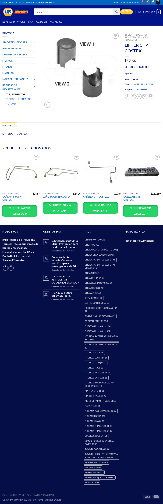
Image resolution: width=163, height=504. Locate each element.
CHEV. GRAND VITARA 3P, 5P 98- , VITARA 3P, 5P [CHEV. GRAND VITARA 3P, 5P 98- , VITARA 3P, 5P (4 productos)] (100, 266)
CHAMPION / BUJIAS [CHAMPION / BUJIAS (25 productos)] (95, 239)
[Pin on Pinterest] (144, 96)
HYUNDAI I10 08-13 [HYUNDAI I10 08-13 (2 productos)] (94, 367)
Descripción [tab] (9, 125)
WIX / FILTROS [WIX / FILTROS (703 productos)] (92, 482)
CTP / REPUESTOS (137, 38)
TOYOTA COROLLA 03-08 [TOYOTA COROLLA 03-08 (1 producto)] (97, 449)
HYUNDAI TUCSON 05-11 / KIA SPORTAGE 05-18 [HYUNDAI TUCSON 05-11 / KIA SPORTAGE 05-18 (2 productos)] (99, 384)
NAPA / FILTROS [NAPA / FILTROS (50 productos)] (92, 406)
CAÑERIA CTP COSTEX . (96, 196)
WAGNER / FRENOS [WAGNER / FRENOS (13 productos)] (94, 472)
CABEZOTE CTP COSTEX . (132, 198)
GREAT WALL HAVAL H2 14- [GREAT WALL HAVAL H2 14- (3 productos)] (98, 326)
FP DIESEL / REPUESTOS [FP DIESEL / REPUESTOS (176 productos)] (96, 321)
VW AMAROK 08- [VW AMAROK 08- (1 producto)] (93, 467)
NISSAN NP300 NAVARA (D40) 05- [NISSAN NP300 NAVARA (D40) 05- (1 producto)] (101, 411)
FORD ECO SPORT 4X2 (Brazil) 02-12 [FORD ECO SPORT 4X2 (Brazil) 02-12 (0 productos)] (101, 309)
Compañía (41, 22)
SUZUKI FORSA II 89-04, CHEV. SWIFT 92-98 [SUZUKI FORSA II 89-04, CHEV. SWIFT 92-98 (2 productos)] (99, 442)
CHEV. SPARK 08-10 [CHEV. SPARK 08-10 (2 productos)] (94, 288)
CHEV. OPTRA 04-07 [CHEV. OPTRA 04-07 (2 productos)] (94, 278)
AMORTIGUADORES (14, 42)
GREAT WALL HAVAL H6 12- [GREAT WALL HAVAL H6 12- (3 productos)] (98, 331)
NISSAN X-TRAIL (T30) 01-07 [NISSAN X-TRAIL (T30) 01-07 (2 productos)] (98, 426)
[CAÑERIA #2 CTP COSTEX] (61, 172)
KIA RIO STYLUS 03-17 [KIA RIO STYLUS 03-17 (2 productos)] (95, 396)
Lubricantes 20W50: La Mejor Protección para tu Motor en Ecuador (64, 243)
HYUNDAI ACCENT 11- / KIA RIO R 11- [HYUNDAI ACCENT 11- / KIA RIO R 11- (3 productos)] (101, 346)
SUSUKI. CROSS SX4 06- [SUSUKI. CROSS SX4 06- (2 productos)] (96, 436)
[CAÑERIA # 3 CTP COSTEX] (21, 172)
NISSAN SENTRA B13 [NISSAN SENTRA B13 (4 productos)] (95, 416)
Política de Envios (13, 495)
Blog (30, 22)
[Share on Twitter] (133, 96)
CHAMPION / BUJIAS (14, 54)
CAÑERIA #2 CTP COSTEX (56, 196)
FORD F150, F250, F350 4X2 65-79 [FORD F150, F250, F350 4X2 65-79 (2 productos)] (100, 316)
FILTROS (7, 60)
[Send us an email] (158, 2)
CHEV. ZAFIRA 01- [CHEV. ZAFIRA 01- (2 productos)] (93, 293)
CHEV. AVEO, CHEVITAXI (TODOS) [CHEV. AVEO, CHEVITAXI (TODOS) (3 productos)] (101, 249)
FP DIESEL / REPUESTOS (18, 99)
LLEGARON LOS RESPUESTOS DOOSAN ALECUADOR (65, 279)
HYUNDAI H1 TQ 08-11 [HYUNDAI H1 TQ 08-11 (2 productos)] (95, 362)
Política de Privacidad (40, 495)
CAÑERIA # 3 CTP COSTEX (11, 198)
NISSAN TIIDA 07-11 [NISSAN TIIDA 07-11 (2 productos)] (94, 421)
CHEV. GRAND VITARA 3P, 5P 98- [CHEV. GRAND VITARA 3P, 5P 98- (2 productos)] (100, 259)
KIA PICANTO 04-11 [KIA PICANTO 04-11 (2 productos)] (94, 391)
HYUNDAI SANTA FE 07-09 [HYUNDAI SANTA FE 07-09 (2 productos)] (97, 372)
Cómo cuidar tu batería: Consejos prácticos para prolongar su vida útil (63, 262)
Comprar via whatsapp (21, 210)
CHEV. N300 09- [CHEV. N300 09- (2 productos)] (92, 273)
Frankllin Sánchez (51, 499)
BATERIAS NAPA (12, 48)
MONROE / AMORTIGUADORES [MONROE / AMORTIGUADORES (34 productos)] (100, 401)
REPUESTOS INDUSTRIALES (136, 36)
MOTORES (11, 103)
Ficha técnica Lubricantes (126, 2)
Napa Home (8, 22)
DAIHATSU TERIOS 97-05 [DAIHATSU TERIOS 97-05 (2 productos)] (97, 303)
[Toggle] (34, 42)
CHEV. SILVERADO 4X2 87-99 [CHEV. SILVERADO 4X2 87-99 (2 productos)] (98, 283)
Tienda (21, 22)
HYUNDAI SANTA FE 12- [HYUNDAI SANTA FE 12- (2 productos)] (96, 377)
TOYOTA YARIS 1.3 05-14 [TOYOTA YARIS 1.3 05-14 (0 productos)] (96, 462)
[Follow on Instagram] (148, 2)
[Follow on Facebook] (143, 2)
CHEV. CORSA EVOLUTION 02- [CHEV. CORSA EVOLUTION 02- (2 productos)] (99, 255)
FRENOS (7, 66)
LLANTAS (8, 72)
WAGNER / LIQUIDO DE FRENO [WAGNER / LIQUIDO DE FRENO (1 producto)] (100, 477)
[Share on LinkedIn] (150, 96)
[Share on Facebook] (127, 96)
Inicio (128, 35)
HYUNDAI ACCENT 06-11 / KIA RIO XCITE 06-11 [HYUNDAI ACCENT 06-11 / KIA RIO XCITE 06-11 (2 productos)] (101, 338)
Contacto (56, 22)
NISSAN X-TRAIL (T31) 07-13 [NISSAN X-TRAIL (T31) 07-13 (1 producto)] (98, 431)
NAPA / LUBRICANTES (15, 78)
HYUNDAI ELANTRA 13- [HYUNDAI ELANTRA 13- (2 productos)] (96, 357)
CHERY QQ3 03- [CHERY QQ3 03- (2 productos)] (92, 245)
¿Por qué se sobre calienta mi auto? (61, 294)
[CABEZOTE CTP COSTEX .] (142, 172)
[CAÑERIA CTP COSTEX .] (101, 172)
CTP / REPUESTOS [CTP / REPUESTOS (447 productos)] (94, 298)
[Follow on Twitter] (153, 2)
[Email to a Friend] (139, 96)
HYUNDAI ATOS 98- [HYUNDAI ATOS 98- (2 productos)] (94, 352)
